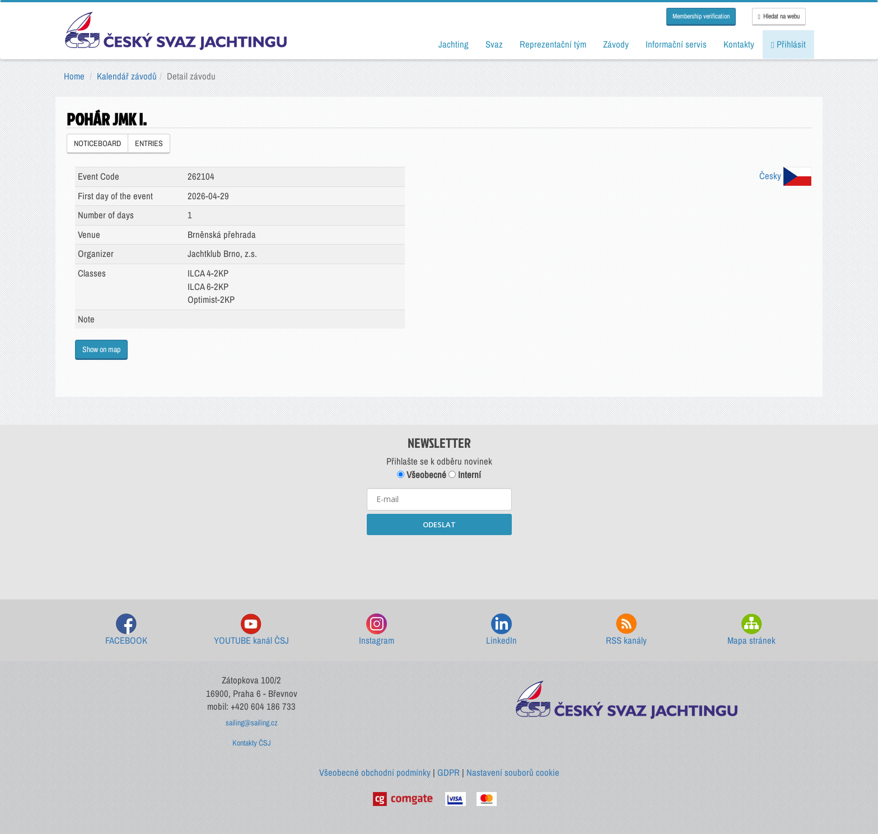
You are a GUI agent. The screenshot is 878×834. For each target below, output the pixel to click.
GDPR (448, 772)
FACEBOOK (126, 629)
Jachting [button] (453, 44)
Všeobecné (421, 474)
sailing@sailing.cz (252, 723)
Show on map (101, 349)
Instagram (376, 629)
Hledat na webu (779, 16)
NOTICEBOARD (97, 143)
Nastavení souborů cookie (512, 772)
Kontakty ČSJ (251, 743)
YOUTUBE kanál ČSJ (251, 629)
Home (74, 76)
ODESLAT (439, 524)
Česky (785, 176)
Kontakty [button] (738, 44)
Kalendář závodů (127, 76)
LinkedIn (501, 629)
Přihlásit (788, 44)
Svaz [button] (494, 44)
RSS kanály (626, 629)
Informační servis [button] (676, 44)
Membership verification (701, 16)
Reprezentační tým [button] (553, 44)
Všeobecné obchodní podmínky (375, 772)
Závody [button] (616, 44)
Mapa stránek (751, 629)
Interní (465, 474)
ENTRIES (149, 143)
